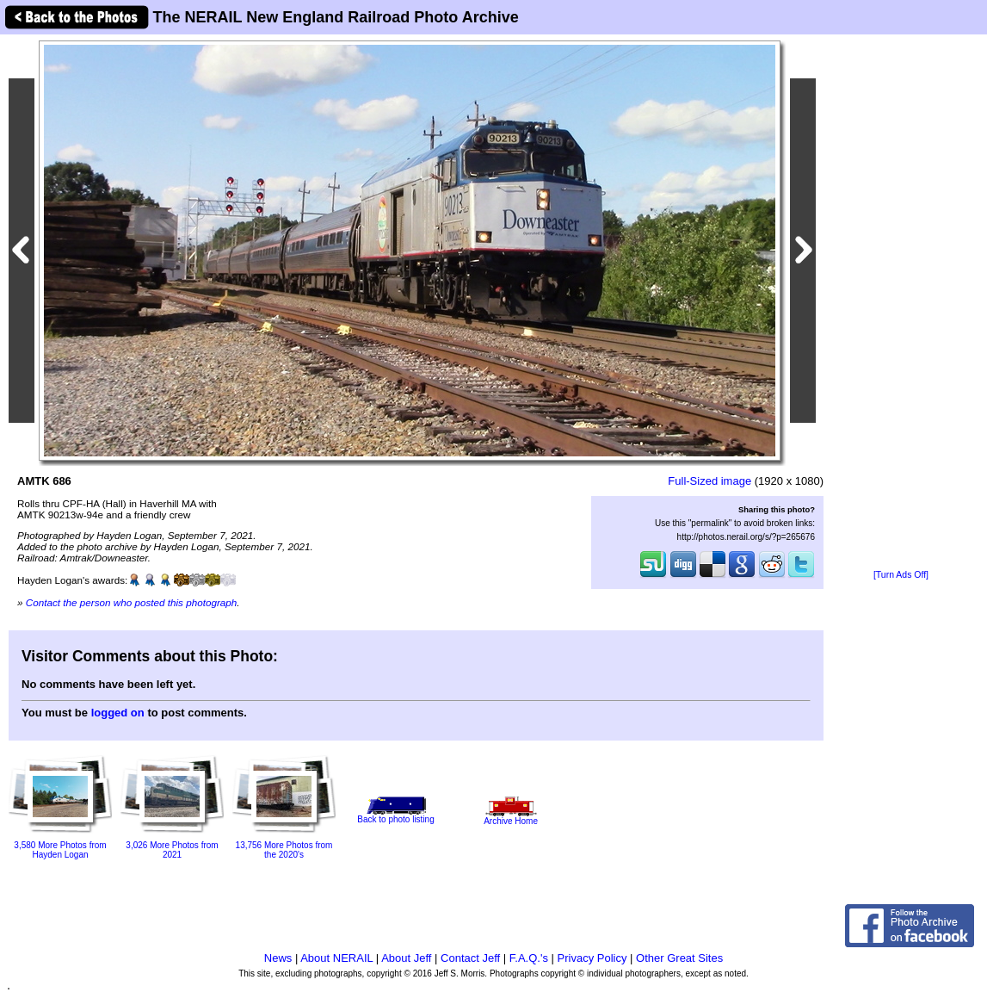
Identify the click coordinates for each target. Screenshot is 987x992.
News (278, 958)
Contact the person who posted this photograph (131, 602)
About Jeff (406, 958)
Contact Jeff (470, 958)
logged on (118, 712)
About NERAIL (336, 958)
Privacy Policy (592, 958)
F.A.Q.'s (528, 958)
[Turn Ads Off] (900, 575)
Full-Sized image (709, 480)
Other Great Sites (679, 958)
